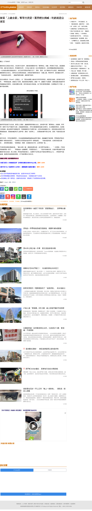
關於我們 (30, 503)
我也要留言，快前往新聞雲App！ (33, 494)
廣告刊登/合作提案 (38, 503)
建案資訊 (71, 7)
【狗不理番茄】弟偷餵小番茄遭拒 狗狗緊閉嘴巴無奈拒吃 (19, 410)
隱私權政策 (59, 503)
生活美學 (54, 7)
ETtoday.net (45, 506)
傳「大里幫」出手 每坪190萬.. (79, 26)
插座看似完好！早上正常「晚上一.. (80, 80)
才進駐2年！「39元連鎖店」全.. (79, 21)
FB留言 (50, 470)
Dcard (6, 182)
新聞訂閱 (31, 1)
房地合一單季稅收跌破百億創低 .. (80, 61)
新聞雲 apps (24, 1)
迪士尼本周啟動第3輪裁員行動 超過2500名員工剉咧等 (18, 173)
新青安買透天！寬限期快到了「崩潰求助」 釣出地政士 (44, 288)
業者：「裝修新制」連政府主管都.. (80, 43)
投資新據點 (46, 7)
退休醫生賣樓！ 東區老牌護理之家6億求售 (42, 349)
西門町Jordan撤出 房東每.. (78, 78)
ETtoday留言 (17, 470)
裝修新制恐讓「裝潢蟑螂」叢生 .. (80, 38)
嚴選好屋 (87, 7)
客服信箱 (47, 503)
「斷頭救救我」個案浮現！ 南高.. (80, 24)
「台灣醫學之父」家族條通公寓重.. (80, 40)
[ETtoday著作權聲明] (26, 201)
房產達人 (37, 7)
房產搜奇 (29, 7)
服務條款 (53, 503)
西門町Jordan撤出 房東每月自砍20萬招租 (42, 369)
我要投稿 (18, 503)
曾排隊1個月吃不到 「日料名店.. (79, 36)
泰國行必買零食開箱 (81, 97)
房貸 (10, 182)
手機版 (18, 1)
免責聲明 (73, 503)
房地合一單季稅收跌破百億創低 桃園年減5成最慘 (42, 228)
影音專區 (62, 7)
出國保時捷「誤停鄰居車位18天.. (79, 28)
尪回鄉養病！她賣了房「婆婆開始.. (80, 59)
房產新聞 (21, 7)
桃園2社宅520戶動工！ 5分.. (79, 66)
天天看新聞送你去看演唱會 (83, 90)
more (90, 56)
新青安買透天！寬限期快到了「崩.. (80, 68)
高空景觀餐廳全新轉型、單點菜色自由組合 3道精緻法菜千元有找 (21, 176)
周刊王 (14, 182)
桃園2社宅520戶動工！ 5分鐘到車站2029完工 (41, 268)
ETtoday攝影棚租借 (81, 116)
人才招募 (24, 503)
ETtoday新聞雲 (11, 1)
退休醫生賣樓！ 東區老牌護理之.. (80, 75)
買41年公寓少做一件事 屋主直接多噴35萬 (39, 248)
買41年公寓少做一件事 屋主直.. (80, 63)
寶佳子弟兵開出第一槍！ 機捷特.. (80, 31)
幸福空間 (79, 7)
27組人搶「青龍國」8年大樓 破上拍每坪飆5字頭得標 (43, 308)
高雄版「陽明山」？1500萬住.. (78, 33)
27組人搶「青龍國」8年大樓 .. (79, 71)
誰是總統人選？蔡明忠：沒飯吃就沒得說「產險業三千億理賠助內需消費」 (24, 178)
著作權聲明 (66, 503)
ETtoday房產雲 (8, 7)
